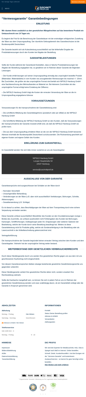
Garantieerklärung (8, 359)
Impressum (6, 348)
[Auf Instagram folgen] (43, 394)
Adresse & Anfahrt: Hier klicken (13, 323)
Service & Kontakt (78, 2)
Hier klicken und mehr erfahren (57, 365)
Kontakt (47, 310)
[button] (6, 8)
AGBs (4, 353)
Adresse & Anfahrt (51, 316)
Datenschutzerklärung (9, 356)
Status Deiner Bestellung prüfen (56, 313)
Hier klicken (30, 314)
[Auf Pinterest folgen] (45, 394)
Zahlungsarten (50, 322)
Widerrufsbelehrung (9, 350)
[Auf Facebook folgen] (40, 394)
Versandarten (49, 319)
